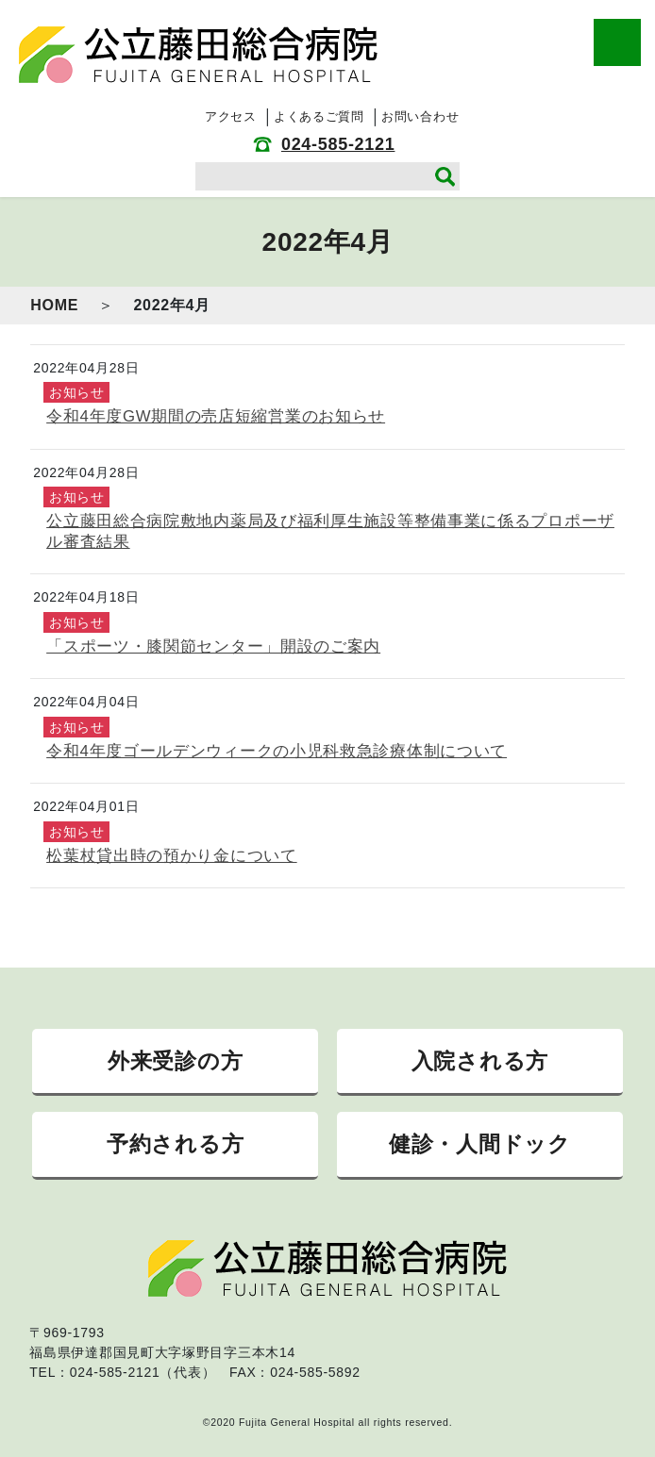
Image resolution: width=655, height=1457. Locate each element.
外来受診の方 (175, 1061)
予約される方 (175, 1144)
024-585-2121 (338, 144)
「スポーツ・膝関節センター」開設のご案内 (213, 646)
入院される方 (479, 1061)
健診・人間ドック (480, 1144)
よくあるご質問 (319, 116)
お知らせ (77, 392)
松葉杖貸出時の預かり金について (171, 856)
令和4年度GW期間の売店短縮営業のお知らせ (215, 416)
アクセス (231, 116)
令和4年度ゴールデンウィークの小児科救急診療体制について (276, 751)
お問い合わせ (420, 116)
